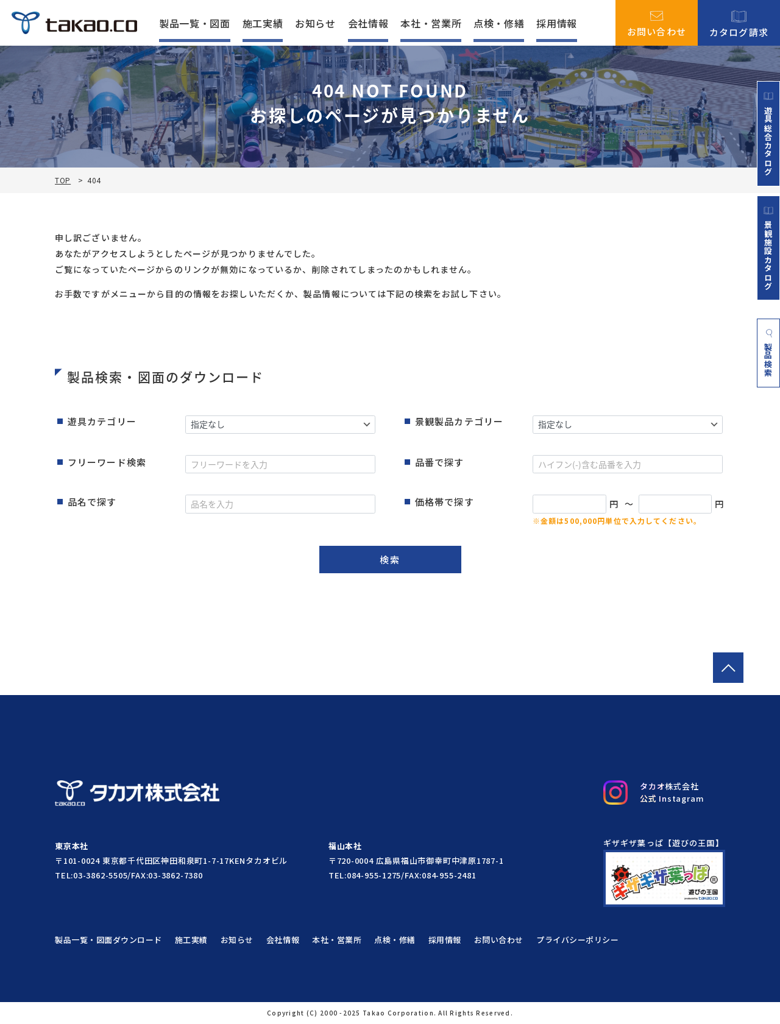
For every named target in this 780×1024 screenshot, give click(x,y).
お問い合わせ (657, 23)
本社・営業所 (430, 23)
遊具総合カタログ (768, 133)
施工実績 (263, 23)
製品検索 (769, 353)
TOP (63, 180)
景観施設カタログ (768, 248)
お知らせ (315, 23)
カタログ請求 (739, 23)
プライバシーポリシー (577, 939)
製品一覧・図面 (194, 23)
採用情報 (556, 23)
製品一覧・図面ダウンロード (108, 939)
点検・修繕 (498, 23)
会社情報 (368, 23)
